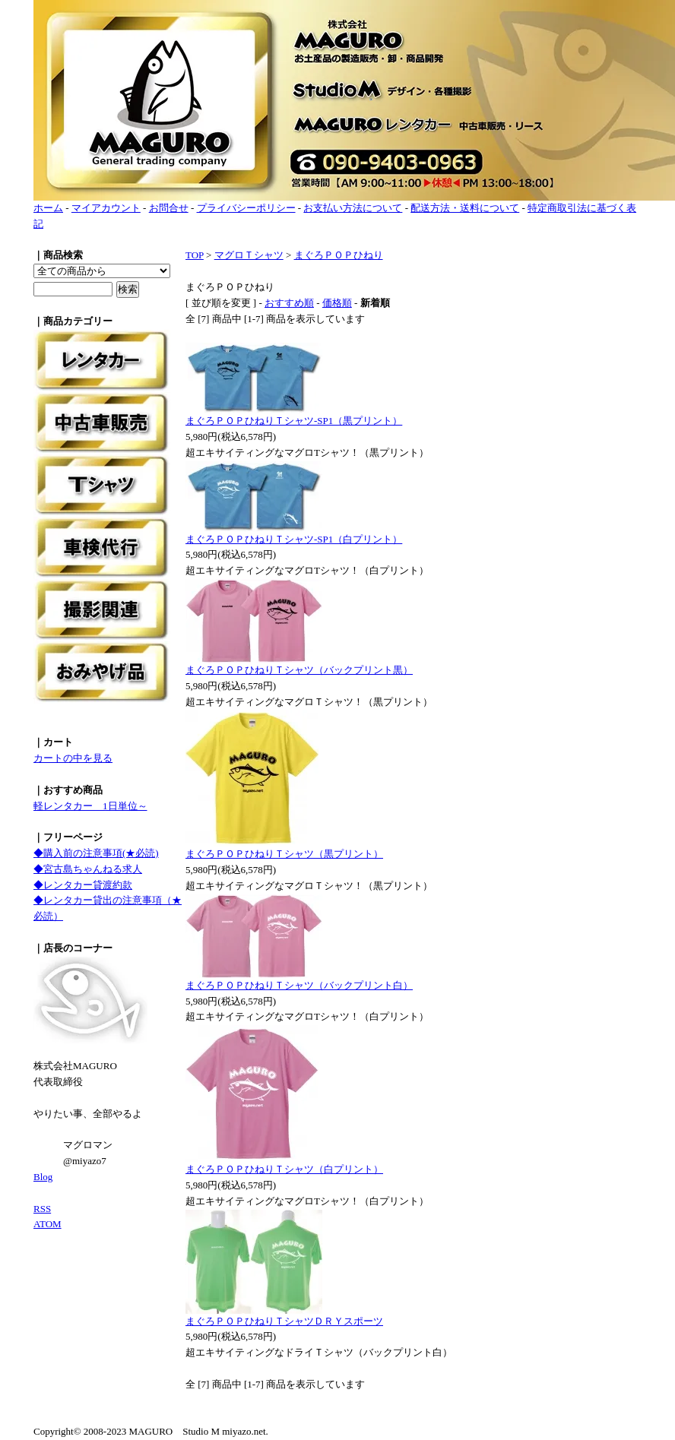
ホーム (48, 208)
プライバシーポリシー (246, 208)
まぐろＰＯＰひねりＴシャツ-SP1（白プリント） (293, 539)
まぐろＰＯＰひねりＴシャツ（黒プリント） (284, 853)
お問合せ (169, 208)
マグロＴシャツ (249, 255)
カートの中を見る (72, 758)
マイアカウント (106, 208)
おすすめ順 (289, 303)
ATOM (47, 1224)
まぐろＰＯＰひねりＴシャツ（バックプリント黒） (299, 670)
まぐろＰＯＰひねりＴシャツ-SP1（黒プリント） (293, 420)
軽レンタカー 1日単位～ (90, 806)
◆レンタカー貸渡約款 (82, 885)
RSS (42, 1208)
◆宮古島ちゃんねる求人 (87, 869)
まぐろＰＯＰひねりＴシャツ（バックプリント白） (299, 985)
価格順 (337, 303)
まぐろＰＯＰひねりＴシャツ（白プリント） (284, 1169)
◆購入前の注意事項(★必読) (96, 853)
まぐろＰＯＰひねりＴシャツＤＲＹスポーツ (284, 1321)
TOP (194, 255)
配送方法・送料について (464, 208)
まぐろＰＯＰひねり (338, 255)
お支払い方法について (352, 208)
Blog (42, 1176)
